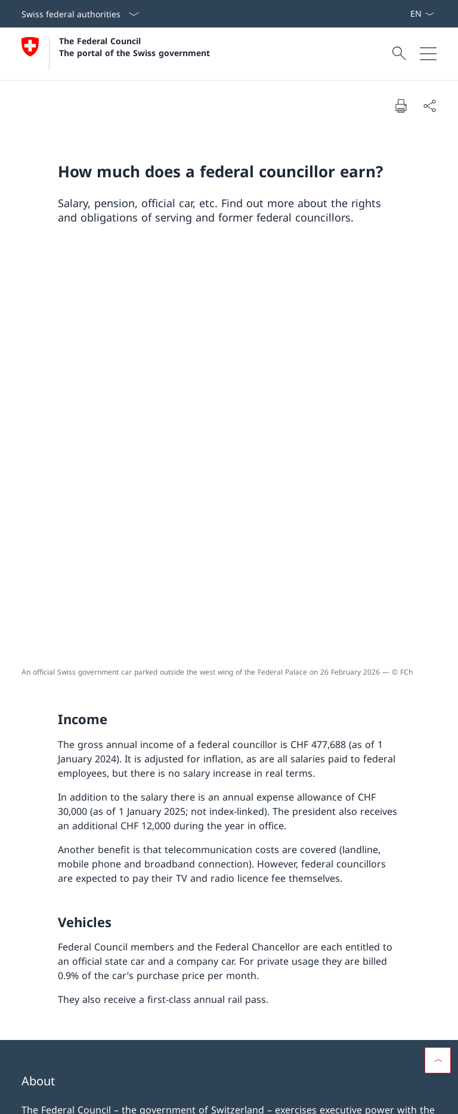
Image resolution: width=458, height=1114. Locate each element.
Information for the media (342, 946)
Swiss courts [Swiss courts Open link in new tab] (115, 1028)
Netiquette (168, 1096)
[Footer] (229, 1096)
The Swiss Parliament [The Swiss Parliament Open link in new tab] (115, 994)
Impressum (122, 1096)
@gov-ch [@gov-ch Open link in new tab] (184, 819)
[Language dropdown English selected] (422, 13)
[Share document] (429, 106)
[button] (438, 1023)
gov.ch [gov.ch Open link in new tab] (122, 819)
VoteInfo (342, 1014)
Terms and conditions (57, 1096)
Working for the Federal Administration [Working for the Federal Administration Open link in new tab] (115, 953)
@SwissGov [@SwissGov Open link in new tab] (54, 819)
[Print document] (400, 106)
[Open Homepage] (115, 53)
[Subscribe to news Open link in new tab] (405, 13)
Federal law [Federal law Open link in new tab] (342, 980)
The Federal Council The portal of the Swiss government (134, 46)
